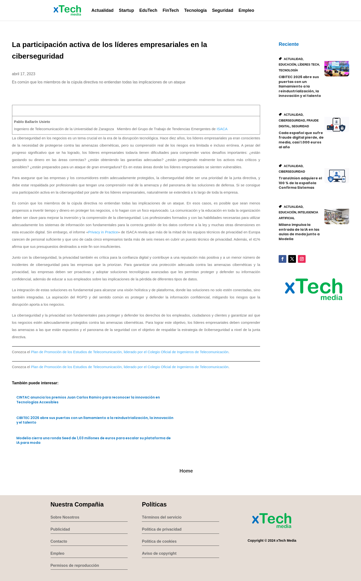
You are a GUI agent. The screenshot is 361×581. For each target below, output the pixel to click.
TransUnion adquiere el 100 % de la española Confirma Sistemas (300, 183)
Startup (126, 10)
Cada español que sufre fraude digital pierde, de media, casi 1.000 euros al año (301, 139)
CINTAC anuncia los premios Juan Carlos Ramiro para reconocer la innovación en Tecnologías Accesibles (88, 400)
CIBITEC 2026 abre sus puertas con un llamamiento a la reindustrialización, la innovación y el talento (94, 420)
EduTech (148, 10)
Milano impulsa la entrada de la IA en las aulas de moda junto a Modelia (299, 231)
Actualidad (103, 10)
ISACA (222, 129)
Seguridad (222, 10)
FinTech (171, 10)
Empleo (246, 10)
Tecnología (195, 10)
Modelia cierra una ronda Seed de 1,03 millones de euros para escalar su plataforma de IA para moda (93, 440)
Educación (287, 64)
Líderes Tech (308, 64)
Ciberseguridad (292, 120)
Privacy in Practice (103, 232)
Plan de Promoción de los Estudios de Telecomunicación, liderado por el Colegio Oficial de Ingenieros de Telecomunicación (130, 352)
